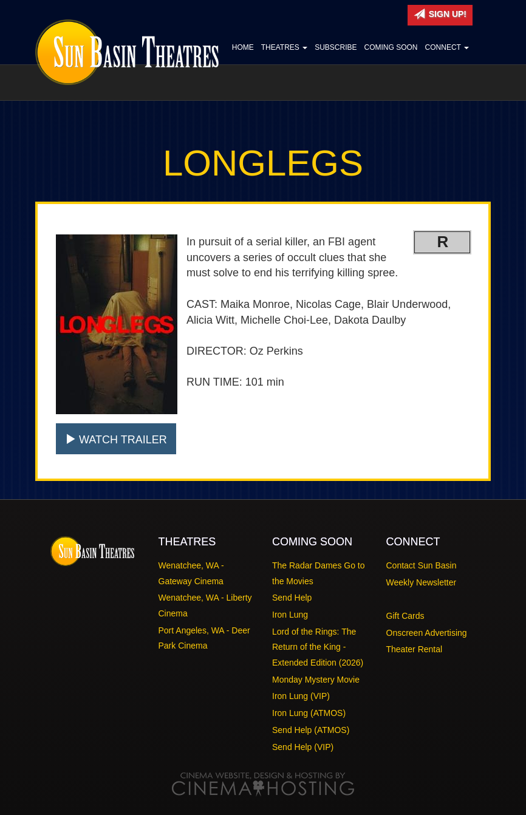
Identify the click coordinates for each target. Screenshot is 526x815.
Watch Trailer (116, 439)
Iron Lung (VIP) (301, 696)
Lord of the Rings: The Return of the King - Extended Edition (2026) (317, 647)
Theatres (284, 47)
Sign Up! (440, 14)
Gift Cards (405, 616)
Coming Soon (391, 47)
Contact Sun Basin (421, 565)
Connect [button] (447, 47)
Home (243, 47)
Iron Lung (290, 614)
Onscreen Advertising (426, 633)
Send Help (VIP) (302, 747)
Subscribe (336, 47)
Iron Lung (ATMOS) (309, 713)
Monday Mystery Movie (316, 679)
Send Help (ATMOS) (310, 730)
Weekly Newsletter (421, 582)
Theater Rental (414, 649)
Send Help (292, 597)
